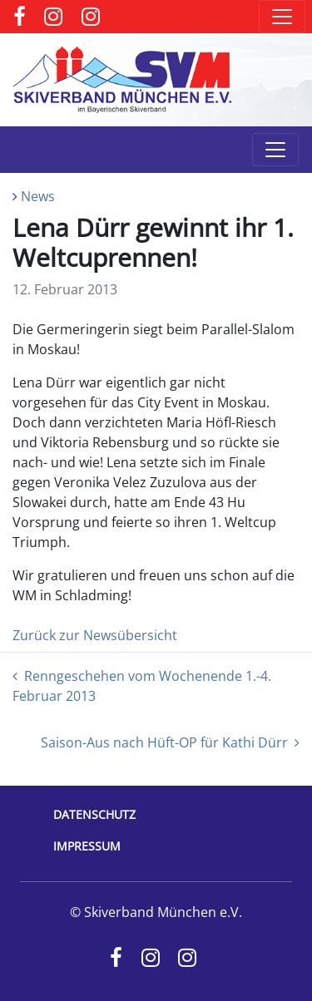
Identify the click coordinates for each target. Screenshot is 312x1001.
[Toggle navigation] (282, 16)
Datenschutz (94, 814)
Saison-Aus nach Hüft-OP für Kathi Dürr (170, 742)
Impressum (87, 846)
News (38, 196)
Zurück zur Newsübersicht (94, 635)
